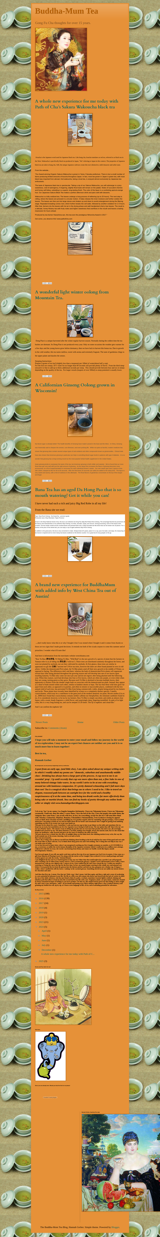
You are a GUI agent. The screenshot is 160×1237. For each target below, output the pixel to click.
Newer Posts (42, 722)
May (44, 935)
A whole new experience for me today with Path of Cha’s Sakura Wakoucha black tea (76, 104)
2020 (41, 917)
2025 (41, 961)
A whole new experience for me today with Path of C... (68, 954)
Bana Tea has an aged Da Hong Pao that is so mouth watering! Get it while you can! (78, 492)
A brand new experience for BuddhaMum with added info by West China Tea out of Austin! (75, 590)
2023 (41, 922)
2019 (41, 912)
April (44, 931)
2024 (41, 926)
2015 (41, 893)
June (44, 940)
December (47, 950)
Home (80, 722)
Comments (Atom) (57, 728)
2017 (41, 903)
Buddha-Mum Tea (66, 10)
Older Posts (118, 722)
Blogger (115, 1227)
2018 (41, 907)
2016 (41, 898)
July (44, 945)
